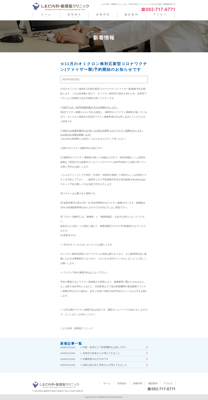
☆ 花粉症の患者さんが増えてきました (100, 353)
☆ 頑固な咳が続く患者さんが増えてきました (103, 365)
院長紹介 (75, 14)
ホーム (46, 14)
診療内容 (103, 14)
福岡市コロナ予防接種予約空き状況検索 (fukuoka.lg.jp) (117, 179)
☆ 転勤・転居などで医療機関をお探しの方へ (103, 347)
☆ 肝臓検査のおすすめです (94, 359)
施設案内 (132, 14)
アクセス (160, 14)
